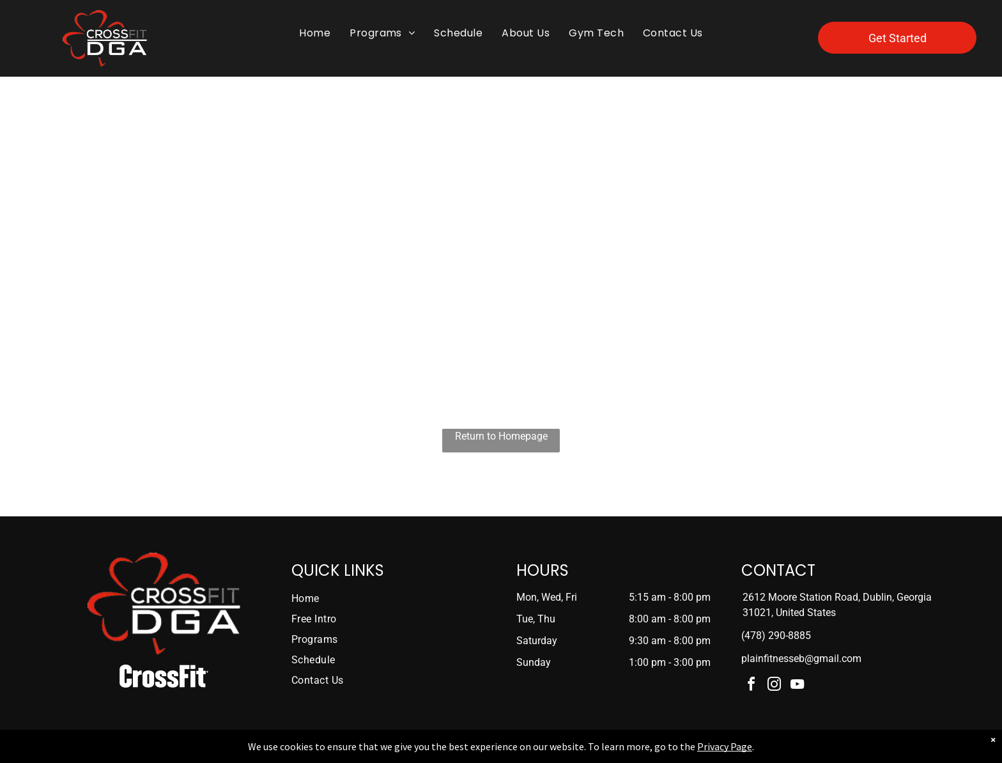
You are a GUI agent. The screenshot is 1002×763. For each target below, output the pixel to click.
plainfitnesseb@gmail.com (801, 658)
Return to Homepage (501, 436)
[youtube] (797, 686)
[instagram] (774, 686)
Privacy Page (724, 746)
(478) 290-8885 (776, 635)
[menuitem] (314, 33)
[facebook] (751, 686)
